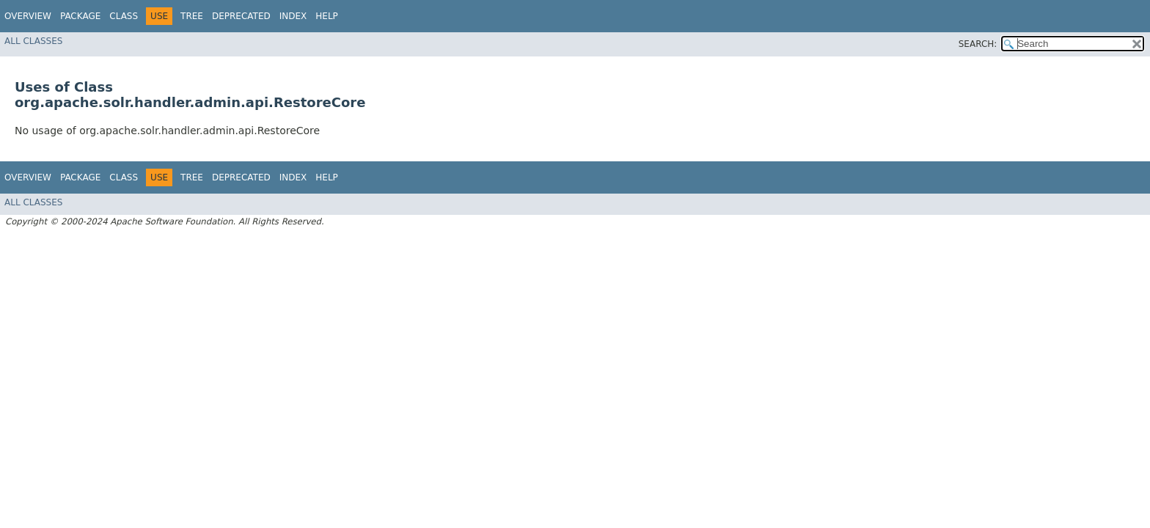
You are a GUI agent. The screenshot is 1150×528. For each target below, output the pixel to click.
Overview (27, 16)
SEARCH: (978, 44)
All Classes (33, 41)
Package (80, 16)
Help (326, 16)
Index (293, 16)
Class (123, 16)
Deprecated (241, 16)
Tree (191, 16)
